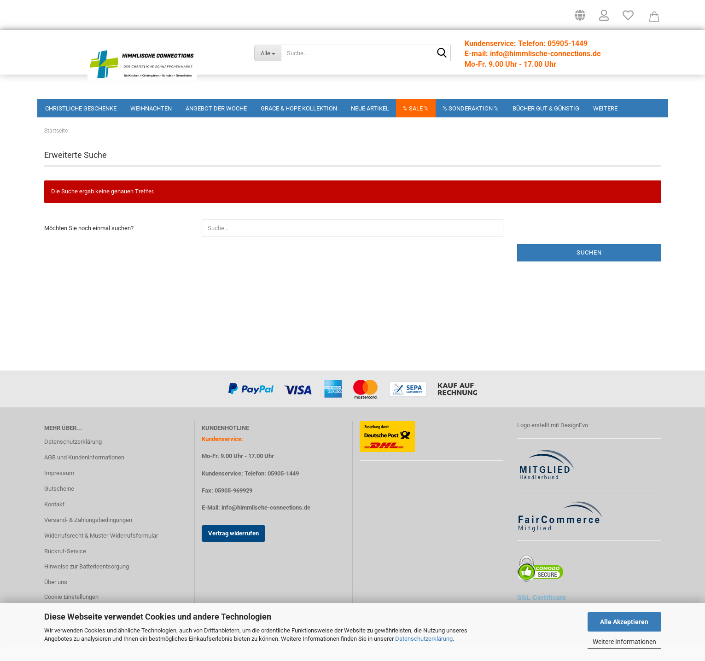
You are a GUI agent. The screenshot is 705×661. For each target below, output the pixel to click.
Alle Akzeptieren (624, 622)
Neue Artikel (370, 108)
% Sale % (416, 108)
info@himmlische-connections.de (265, 525)
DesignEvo (574, 443)
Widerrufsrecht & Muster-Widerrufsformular (101, 554)
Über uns (55, 600)
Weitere (605, 108)
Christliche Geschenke (81, 108)
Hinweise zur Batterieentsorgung (86, 584)
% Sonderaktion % (471, 108)
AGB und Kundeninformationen (84, 475)
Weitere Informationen (624, 641)
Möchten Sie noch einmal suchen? (89, 246)
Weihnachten (151, 108)
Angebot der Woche (216, 108)
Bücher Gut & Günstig (546, 108)
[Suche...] (267, 53)
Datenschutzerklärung (424, 638)
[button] (580, 18)
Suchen (589, 270)
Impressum (59, 491)
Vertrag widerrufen (233, 551)
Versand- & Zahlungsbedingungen (88, 538)
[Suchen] (442, 53)
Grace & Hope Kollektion (299, 108)
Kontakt (54, 522)
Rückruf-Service (65, 569)
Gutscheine (59, 507)
